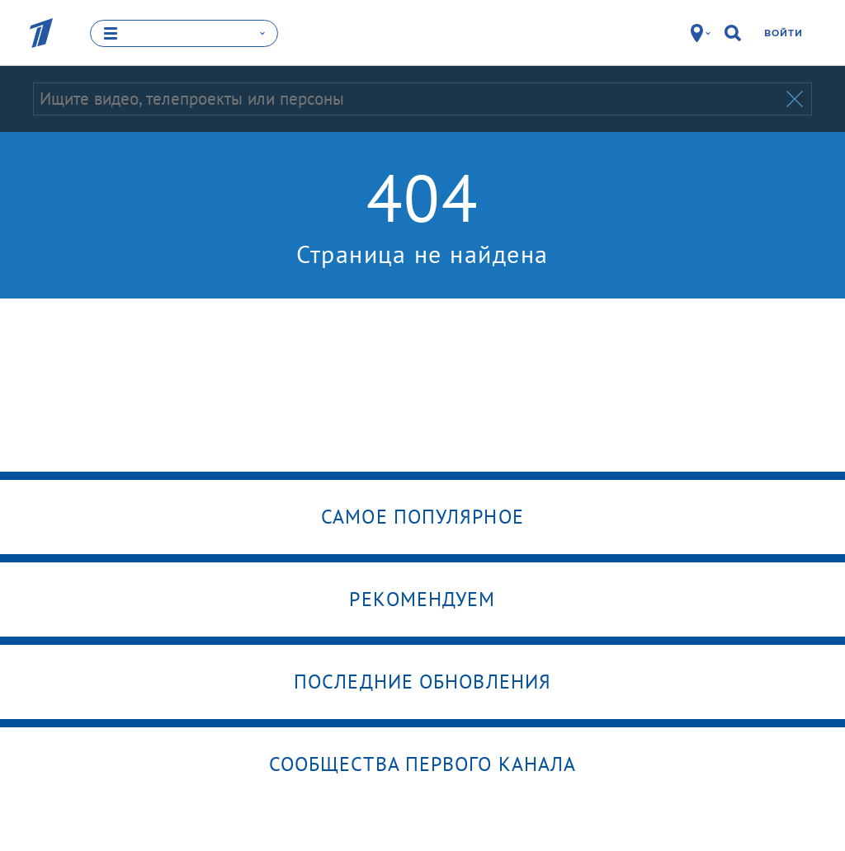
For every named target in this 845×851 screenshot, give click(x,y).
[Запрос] (408, 98)
